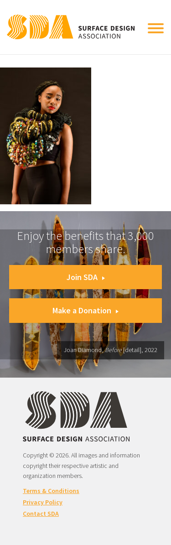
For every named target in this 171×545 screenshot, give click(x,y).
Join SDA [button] (86, 277)
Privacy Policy (42, 502)
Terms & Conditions (51, 491)
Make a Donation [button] (85, 310)
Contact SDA (41, 513)
